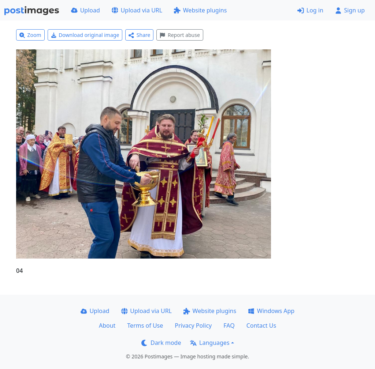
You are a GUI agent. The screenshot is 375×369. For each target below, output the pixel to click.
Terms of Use (145, 325)
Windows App (271, 311)
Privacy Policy (193, 325)
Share (139, 34)
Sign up (350, 10)
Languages (209, 343)
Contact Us (261, 325)
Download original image (85, 34)
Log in (310, 10)
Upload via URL (137, 10)
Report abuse (180, 34)
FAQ (228, 325)
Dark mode (161, 343)
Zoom (30, 34)
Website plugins (200, 10)
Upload (85, 10)
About (107, 325)
